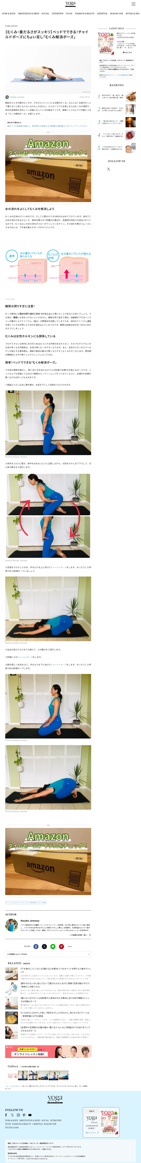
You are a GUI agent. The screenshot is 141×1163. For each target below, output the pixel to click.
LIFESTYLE (102, 13)
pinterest (124, 169)
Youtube (131, 169)
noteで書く (69, 946)
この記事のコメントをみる (17, 954)
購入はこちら (127, 52)
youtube (62, 1103)
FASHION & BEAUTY (85, 13)
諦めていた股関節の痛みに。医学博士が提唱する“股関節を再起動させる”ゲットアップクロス (44, 126)
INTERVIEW (57, 13)
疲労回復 (33, 902)
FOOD (69, 13)
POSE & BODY (9, 13)
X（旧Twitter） (45, 1103)
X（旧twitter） (44, 946)
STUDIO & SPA (132, 13)
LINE (52, 946)
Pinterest (61, 946)
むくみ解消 (42, 902)
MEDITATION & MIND (28, 13)
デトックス (10, 902)
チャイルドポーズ (58, 567)
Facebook (36, 946)
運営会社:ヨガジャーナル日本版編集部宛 (116, 75)
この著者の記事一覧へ (78, 935)
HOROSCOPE (116, 13)
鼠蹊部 (16, 463)
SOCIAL (45, 13)
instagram (116, 169)
